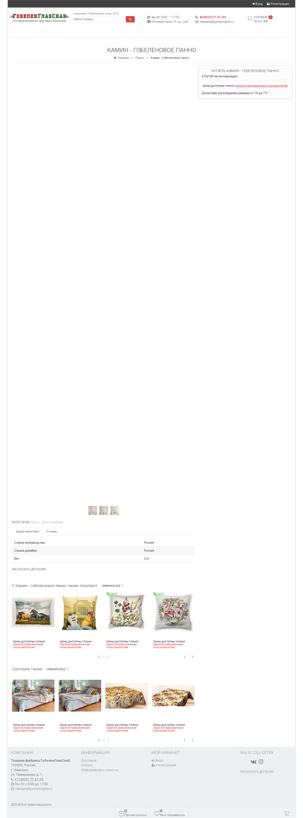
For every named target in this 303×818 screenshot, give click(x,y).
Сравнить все (113, 586)
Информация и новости (99, 770)
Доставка (88, 761)
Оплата (86, 765)
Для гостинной (52, 522)
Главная (122, 57)
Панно (140, 57)
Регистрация (278, 3)
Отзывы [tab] (51, 531)
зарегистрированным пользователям (261, 85)
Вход (257, 3)
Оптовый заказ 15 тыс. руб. (170, 21)
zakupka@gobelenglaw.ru (217, 21)
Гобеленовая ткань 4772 (103, 13)
